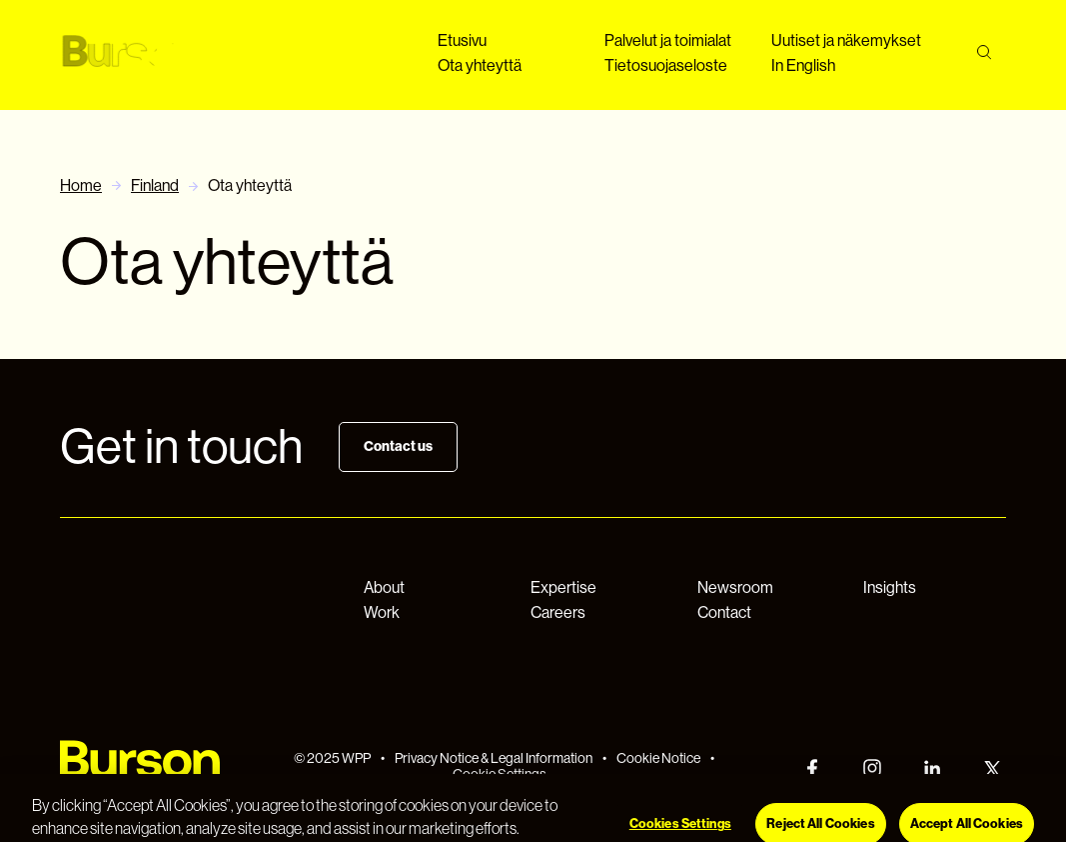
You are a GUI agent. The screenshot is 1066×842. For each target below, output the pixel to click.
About (384, 587)
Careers (558, 612)
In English (803, 65)
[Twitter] (992, 768)
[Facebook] (812, 768)
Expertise (563, 587)
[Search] (983, 52)
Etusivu (462, 40)
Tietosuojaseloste (665, 65)
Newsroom (735, 587)
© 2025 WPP (332, 758)
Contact (724, 612)
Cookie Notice (658, 758)
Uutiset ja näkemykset (846, 40)
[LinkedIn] (932, 768)
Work (382, 612)
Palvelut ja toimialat (667, 40)
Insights (889, 587)
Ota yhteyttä (480, 65)
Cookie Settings (499, 774)
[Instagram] (872, 768)
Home (81, 185)
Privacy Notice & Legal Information (493, 758)
